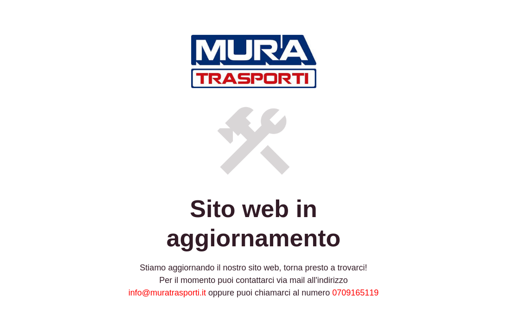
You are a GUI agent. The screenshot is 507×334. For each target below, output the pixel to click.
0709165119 (355, 292)
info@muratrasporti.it (167, 292)
